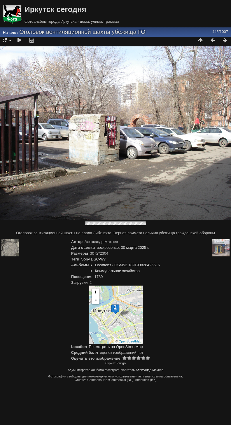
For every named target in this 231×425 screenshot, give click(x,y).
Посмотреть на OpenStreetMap (116, 346)
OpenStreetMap (130, 341)
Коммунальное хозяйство (117, 271)
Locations (103, 265)
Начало (9, 32)
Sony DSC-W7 (93, 259)
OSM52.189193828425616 (137, 265)
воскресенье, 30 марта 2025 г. (123, 247)
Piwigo (121, 363)
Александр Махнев (149, 370)
